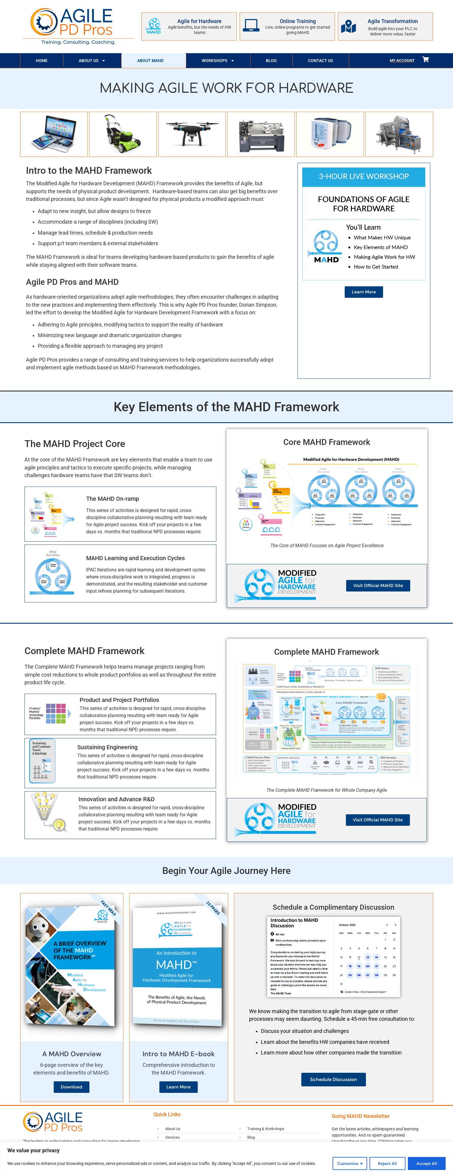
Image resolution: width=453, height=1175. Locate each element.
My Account (402, 60)
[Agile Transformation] (348, 26)
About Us (92, 61)
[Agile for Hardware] (153, 25)
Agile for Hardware (199, 21)
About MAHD (154, 61)
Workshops (218, 61)
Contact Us (320, 60)
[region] (226, 1158)
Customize (347, 1163)
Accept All (426, 1163)
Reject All (387, 1163)
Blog (271, 60)
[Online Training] (251, 25)
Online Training (298, 21)
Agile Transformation (393, 21)
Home (42, 60)
